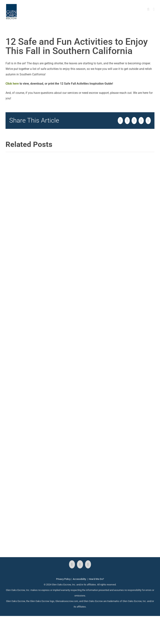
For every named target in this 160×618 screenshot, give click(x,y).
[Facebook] (72, 564)
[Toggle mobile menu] (153, 9)
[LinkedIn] (88, 564)
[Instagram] (80, 564)
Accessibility (79, 579)
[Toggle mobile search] (148, 9)
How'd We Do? (96, 579)
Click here (12, 83)
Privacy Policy (63, 579)
